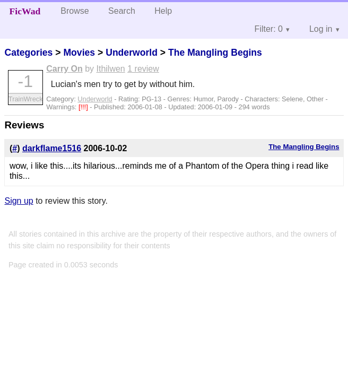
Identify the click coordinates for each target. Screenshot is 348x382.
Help (163, 10)
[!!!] (84, 107)
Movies (79, 52)
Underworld (132, 52)
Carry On (64, 68)
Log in (321, 28)
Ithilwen (111, 68)
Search (121, 10)
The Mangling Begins (215, 52)
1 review (143, 68)
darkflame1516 (51, 148)
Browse (74, 10)
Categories (28, 52)
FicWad (25, 11)
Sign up (18, 200)
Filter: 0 (269, 28)
